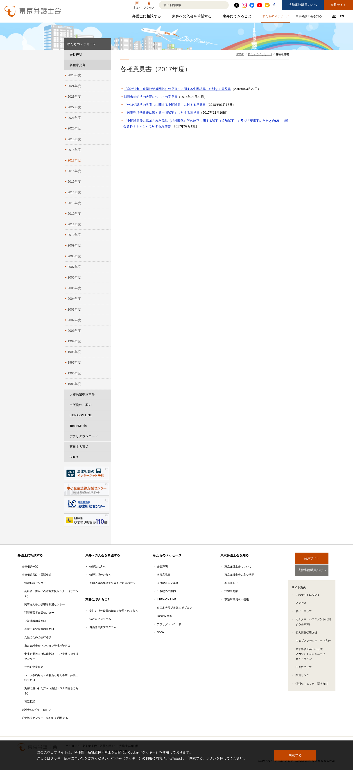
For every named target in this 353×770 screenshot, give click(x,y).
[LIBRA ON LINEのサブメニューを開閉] (106, 415)
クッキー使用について (67, 758)
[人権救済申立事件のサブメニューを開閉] (106, 395)
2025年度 (74, 75)
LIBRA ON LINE (81, 415)
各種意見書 (77, 65)
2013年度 (74, 203)
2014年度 (74, 192)
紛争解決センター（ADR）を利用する (45, 717)
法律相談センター (35, 583)
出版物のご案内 (81, 405)
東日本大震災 (79, 446)
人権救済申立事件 (82, 394)
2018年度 (74, 150)
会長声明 (76, 54)
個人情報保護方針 (306, 633)
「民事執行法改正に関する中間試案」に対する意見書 (161, 112)
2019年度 (74, 139)
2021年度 (74, 118)
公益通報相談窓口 (35, 620)
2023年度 (74, 96)
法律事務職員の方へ (303, 5)
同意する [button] (295, 755)
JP (334, 16)
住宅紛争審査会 (33, 667)
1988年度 (74, 384)
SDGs (74, 457)
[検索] (188, 5)
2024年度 (74, 86)
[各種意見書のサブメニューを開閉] (106, 65)
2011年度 (74, 224)
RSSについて (304, 668)
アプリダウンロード (84, 436)
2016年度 (74, 171)
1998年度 (74, 352)
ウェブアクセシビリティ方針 (313, 641)
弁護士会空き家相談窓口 (39, 629)
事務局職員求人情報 (236, 599)
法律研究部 (231, 591)
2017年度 (74, 160)
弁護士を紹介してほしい (36, 709)
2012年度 (74, 213)
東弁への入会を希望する (192, 17)
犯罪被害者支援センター (39, 612)
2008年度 (74, 256)
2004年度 (74, 298)
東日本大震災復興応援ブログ (174, 607)
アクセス (301, 604)
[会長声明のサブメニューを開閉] (106, 55)
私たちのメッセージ (276, 17)
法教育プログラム (100, 618)
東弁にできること (238, 17)
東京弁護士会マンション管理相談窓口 (47, 645)
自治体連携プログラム (102, 627)
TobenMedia (78, 426)
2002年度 (74, 320)
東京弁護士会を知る (309, 17)
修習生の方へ (97, 566)
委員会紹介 (231, 583)
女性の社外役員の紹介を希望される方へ (113, 610)
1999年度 (74, 341)
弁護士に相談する (147, 17)
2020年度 (74, 128)
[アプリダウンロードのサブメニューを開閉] (106, 436)
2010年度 (74, 235)
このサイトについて (308, 595)
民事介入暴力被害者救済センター (44, 604)
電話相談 (29, 701)
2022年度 (74, 107)
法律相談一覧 (30, 566)
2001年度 (74, 330)
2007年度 (74, 267)
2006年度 (74, 277)
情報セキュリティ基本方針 (312, 684)
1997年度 (74, 362)
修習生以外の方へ (100, 574)
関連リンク (302, 676)
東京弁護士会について (237, 566)
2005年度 (74, 288)
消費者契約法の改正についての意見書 (150, 97)
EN (342, 16)
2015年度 (74, 181)
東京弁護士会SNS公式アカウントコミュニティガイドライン (310, 655)
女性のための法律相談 (37, 637)
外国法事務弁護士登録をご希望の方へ (112, 583)
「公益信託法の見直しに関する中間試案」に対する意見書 (165, 104)
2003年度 (74, 309)
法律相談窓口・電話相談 (36, 574)
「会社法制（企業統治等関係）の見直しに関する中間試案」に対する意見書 (177, 89)
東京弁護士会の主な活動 (239, 574)
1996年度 (74, 373)
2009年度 (74, 245)
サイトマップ (304, 612)
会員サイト (338, 5)
